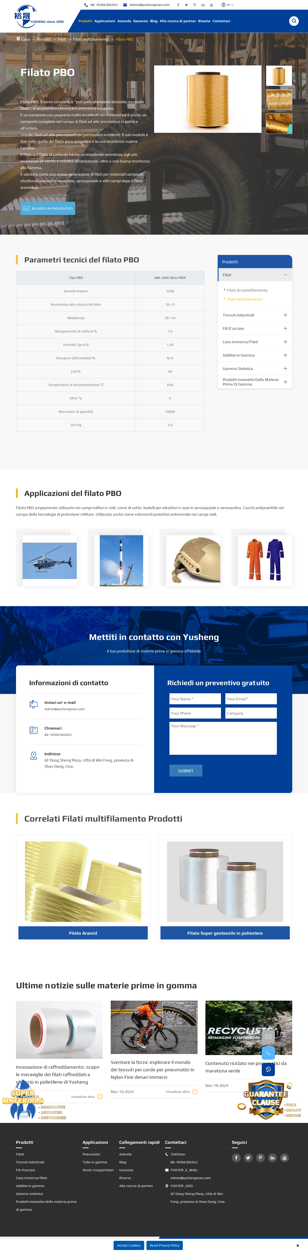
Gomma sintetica (238, 372)
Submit (186, 770)
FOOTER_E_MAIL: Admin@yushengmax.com (188, 1174)
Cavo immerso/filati (240, 345)
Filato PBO (124, 39)
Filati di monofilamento (247, 294)
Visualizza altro (87, 1096)
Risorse (204, 21)
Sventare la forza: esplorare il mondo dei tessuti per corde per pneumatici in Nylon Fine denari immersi (152, 1069)
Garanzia (140, 21)
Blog (154, 21)
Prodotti (85, 21)
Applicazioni (104, 21)
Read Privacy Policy (164, 1245)
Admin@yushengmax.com (146, 5)
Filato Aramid (83, 936)
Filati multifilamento (91, 39)
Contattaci (221, 21)
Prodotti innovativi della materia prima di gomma (251, 385)
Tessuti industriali (238, 318)
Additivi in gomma (239, 359)
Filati (62, 39)
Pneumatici (91, 1154)
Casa (25, 39)
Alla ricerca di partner (178, 21)
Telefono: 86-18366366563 (181, 1158)
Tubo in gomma (95, 1162)
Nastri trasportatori (98, 1170)
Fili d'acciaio (233, 332)
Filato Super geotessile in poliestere (225, 936)
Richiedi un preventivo (48, 208)
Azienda (124, 21)
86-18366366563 (101, 5)
